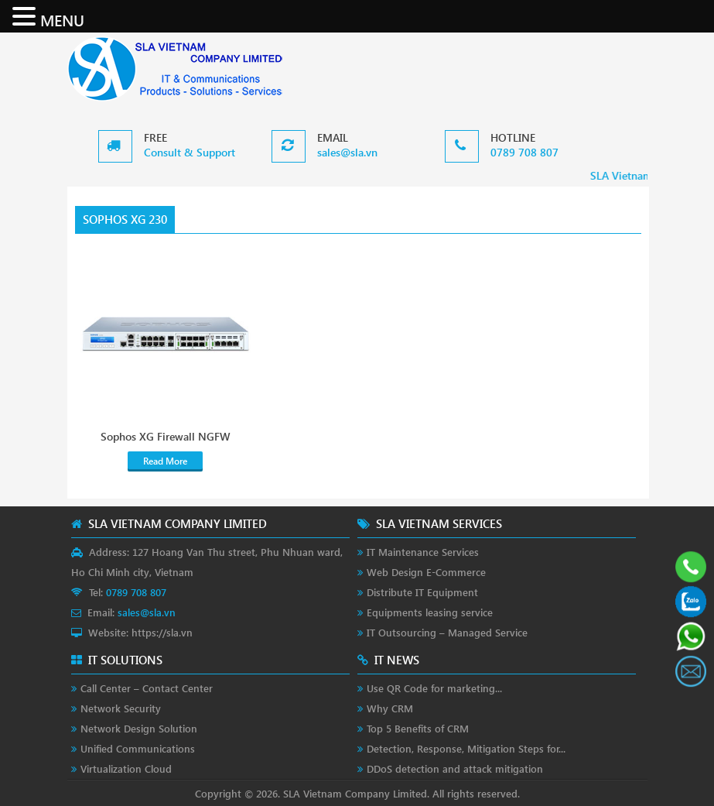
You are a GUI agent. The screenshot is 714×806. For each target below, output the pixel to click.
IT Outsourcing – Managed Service (447, 632)
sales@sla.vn (347, 152)
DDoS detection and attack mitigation (455, 768)
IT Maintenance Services (423, 551)
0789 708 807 (524, 152)
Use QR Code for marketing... (434, 688)
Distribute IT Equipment (422, 591)
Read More (165, 461)
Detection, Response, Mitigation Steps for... (466, 748)
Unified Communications (137, 748)
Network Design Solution (138, 728)
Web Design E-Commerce (426, 571)
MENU (62, 19)
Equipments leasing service (430, 612)
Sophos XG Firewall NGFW (166, 437)
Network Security (120, 708)
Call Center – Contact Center (146, 688)
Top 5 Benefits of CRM (418, 728)
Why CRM (390, 708)
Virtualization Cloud (126, 768)
